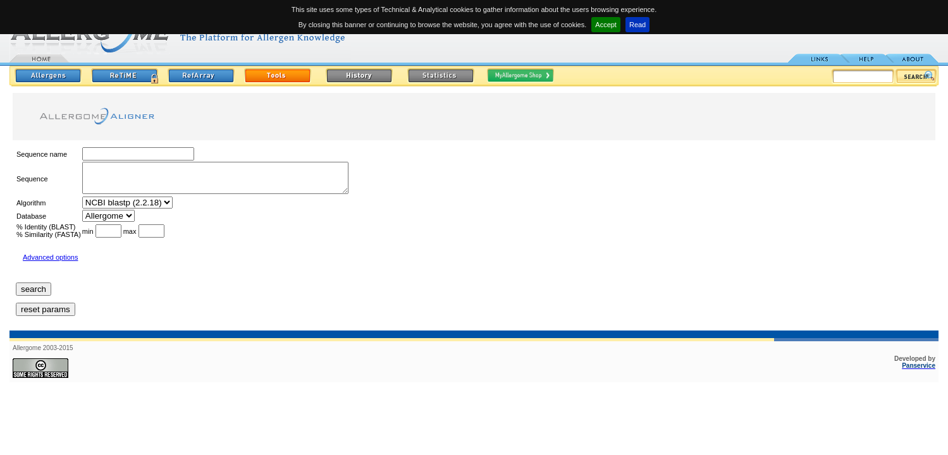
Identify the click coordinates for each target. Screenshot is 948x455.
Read (637, 24)
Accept (606, 24)
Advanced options (50, 263)
